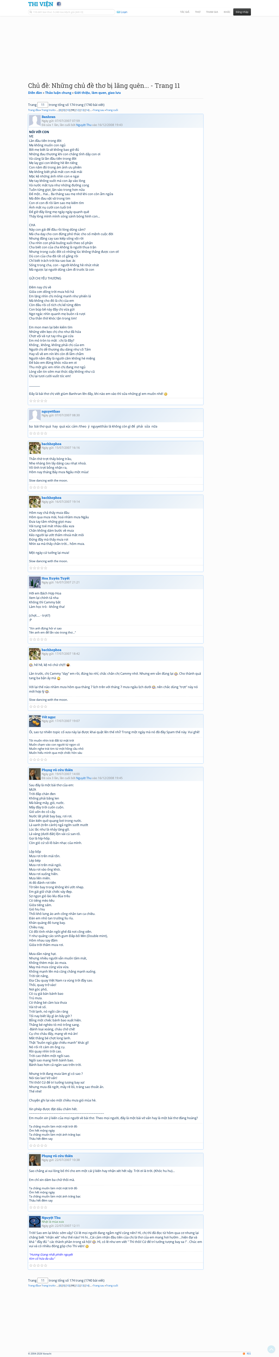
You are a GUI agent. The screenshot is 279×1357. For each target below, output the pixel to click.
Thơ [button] (197, 12)
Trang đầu (34, 110)
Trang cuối (112, 110)
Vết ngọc (49, 717)
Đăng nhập (242, 12)
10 (67, 110)
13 (82, 110)
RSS (247, 1353)
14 (87, 110)
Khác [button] (227, 12)
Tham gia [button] (212, 12)
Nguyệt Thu (83, 125)
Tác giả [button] (184, 12)
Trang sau (98, 110)
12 (77, 110)
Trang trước (48, 110)
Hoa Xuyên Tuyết (56, 578)
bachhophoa (51, 444)
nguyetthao (51, 411)
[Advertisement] (139, 45)
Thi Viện (40, 4)
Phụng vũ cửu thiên (57, 770)
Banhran (48, 116)
